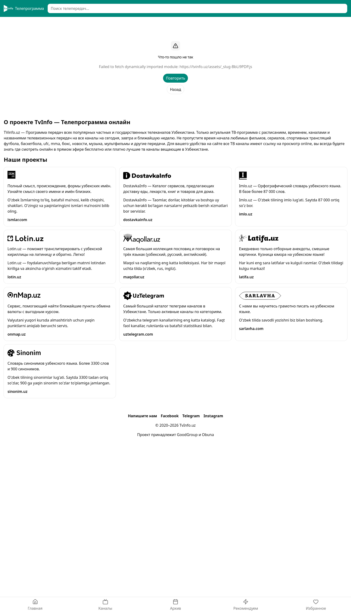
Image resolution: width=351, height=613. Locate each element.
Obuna (208, 434)
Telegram (191, 415)
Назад (175, 89)
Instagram (213, 415)
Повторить (175, 78)
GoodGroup (187, 434)
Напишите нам (142, 415)
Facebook (170, 415)
